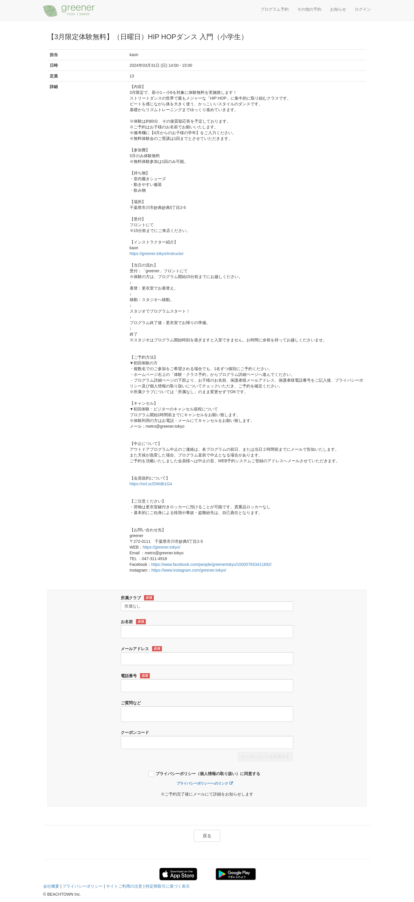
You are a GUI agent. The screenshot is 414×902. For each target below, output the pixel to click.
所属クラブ (137, 598)
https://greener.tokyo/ (161, 547)
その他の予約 (309, 9)
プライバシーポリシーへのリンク (202, 783)
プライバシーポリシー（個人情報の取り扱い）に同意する (208, 774)
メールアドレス (141, 649)
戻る (207, 835)
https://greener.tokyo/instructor (157, 253)
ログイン (363, 9)
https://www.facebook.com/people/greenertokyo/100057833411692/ (211, 564)
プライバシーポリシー (82, 886)
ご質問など (131, 703)
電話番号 (135, 676)
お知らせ (338, 9)
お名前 (133, 622)
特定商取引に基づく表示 (167, 886)
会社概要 (51, 886)
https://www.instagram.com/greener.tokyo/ (189, 570)
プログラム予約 (274, 9)
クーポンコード (135, 732)
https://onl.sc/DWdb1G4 (151, 484)
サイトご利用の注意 (124, 886)
